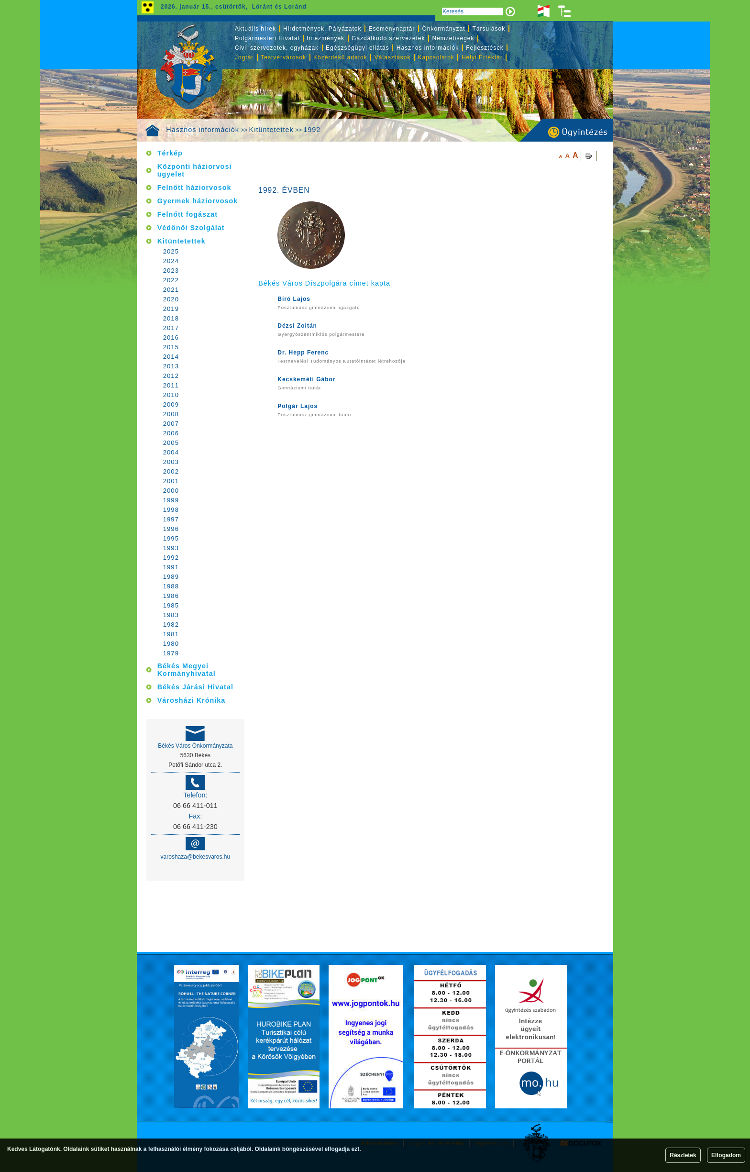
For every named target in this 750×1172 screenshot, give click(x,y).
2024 (171, 261)
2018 (171, 318)
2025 (171, 251)
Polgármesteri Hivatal (267, 38)
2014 (171, 356)
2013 (171, 366)
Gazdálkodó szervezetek (388, 38)
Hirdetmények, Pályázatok (322, 28)
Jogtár (244, 57)
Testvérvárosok (283, 57)
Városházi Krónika (191, 700)
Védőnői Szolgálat (191, 228)
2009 (171, 404)
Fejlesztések (485, 47)
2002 (171, 471)
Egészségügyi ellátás (357, 47)
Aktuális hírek (255, 28)
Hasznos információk (202, 129)
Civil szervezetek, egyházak (277, 47)
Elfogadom (726, 1155)
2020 (171, 299)
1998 (171, 509)
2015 (171, 347)
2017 (171, 328)
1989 (171, 576)
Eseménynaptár (391, 28)
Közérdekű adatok (340, 57)
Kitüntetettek (271, 129)
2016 (171, 337)
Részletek (683, 1155)
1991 (171, 567)
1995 (171, 538)
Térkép (170, 153)
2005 (171, 442)
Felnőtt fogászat (187, 214)
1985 (171, 605)
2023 (171, 270)
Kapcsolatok (436, 57)
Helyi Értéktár (482, 57)
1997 (171, 519)
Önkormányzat (443, 28)
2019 (171, 308)
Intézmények (325, 38)
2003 (171, 461)
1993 (171, 548)
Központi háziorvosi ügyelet (194, 170)
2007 (171, 423)
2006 (171, 433)
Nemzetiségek (453, 38)
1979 (171, 653)
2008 (171, 414)
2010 (171, 394)
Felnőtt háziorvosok (194, 187)
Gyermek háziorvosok (197, 201)
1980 (171, 643)
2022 (171, 280)
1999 (171, 500)
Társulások (489, 28)
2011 (171, 385)
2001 (171, 481)
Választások (393, 57)
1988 (171, 586)
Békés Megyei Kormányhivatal (186, 669)
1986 (171, 595)
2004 (171, 452)
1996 (171, 528)
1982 (171, 624)
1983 (171, 615)
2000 (171, 490)
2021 (171, 289)
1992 (311, 129)
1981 (171, 634)
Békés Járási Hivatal (195, 687)
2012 (171, 375)
